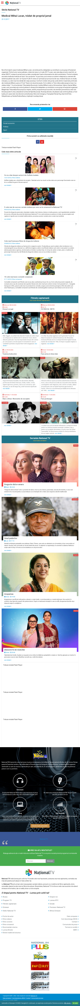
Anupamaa (8, 594)
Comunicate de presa (70, 924)
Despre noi (54, 897)
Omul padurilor (10, 538)
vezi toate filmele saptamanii (40, 300)
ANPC (75, 930)
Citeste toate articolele (40, 826)
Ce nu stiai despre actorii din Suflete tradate (21, 175)
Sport (5, 130)
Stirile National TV (9, 911)
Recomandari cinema (10, 927)
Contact (74, 922)
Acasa (5, 897)
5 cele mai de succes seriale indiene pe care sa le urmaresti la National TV (33, 207)
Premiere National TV (57, 907)
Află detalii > (67, 1003)
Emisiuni (20, 790)
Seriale (52, 904)
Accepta (75, 1003)
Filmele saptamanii (9, 904)
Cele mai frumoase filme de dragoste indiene (21, 241)
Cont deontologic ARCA (69, 919)
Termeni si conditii (71, 927)
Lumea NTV (54, 900)
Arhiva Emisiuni (55, 911)
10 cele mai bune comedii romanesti (18, 277)
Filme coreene (7, 922)
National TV (44, 839)
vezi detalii (8, 185)
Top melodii (60, 813)
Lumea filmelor (8, 930)
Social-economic (9, 123)
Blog (20, 813)
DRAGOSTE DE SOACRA (14, 650)
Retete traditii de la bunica (11, 933)
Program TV (7, 900)
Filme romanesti (17, 279)
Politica (5, 127)
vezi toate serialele (40, 440)
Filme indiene (16, 177)
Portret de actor (8, 916)
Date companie (72, 916)
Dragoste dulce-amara (14, 484)
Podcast (60, 790)
